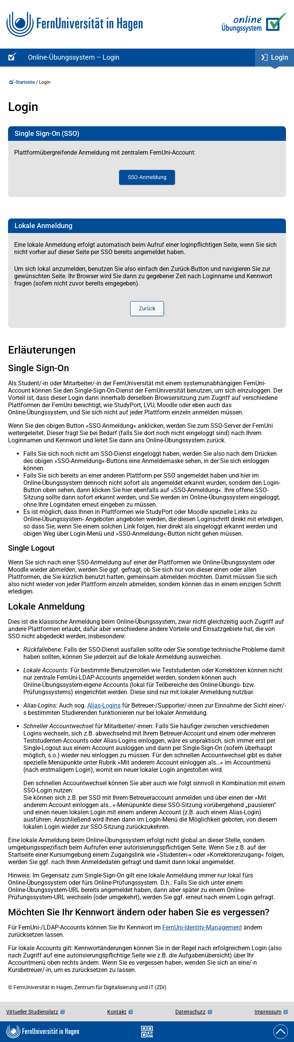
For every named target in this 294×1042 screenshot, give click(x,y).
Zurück (147, 308)
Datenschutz (190, 1012)
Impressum (268, 1012)
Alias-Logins (104, 705)
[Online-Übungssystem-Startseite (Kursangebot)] (11, 58)
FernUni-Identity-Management (202, 927)
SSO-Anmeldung (147, 177)
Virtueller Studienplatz (32, 1012)
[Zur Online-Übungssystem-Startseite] (252, 24)
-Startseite (22, 82)
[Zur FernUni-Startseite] (74, 24)
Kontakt (116, 1012)
